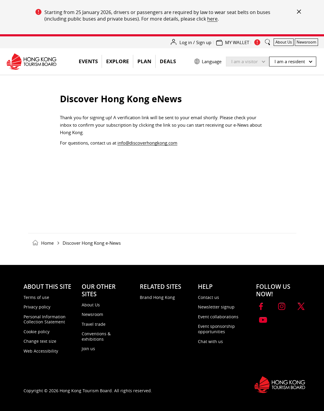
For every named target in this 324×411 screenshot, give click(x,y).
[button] (255, 60)
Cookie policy (36, 331)
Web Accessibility (41, 351)
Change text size (40, 341)
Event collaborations (218, 317)
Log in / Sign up (195, 42)
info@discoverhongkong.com (147, 143)
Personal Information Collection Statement (45, 319)
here (212, 18)
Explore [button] (117, 61)
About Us (91, 305)
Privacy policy (37, 307)
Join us (88, 348)
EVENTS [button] (90, 63)
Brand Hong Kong (157, 297)
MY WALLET (237, 42)
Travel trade (94, 324)
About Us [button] (283, 42)
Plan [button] (144, 61)
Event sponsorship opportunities (216, 328)
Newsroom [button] (306, 42)
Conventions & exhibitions (96, 336)
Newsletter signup (216, 307)
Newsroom (92, 314)
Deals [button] (168, 61)
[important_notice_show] (257, 42)
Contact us (208, 297)
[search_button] (267, 40)
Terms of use (36, 297)
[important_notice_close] (298, 11)
